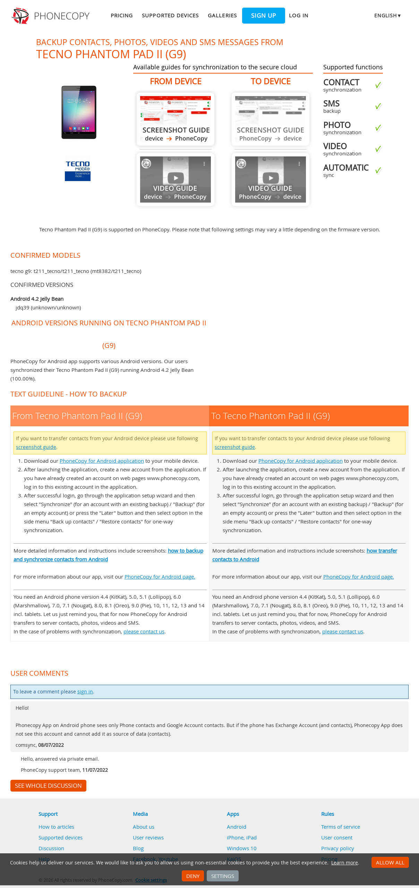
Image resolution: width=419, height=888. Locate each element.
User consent (336, 837)
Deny (192, 875)
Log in (298, 15)
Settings (222, 875)
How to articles (56, 826)
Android (236, 826)
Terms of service (340, 826)
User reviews (148, 837)
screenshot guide (36, 447)
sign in (85, 692)
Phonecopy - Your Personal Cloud (51, 16)
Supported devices (170, 15)
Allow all (390, 862)
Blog (138, 848)
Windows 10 (242, 848)
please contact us (143, 631)
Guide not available (175, 179)
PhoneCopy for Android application (102, 460)
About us (143, 826)
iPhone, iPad (242, 837)
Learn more (344, 863)
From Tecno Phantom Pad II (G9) (175, 119)
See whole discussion (48, 785)
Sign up (263, 15)
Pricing (122, 15)
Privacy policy (337, 848)
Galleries (222, 15)
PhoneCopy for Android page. (160, 576)
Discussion (51, 848)
